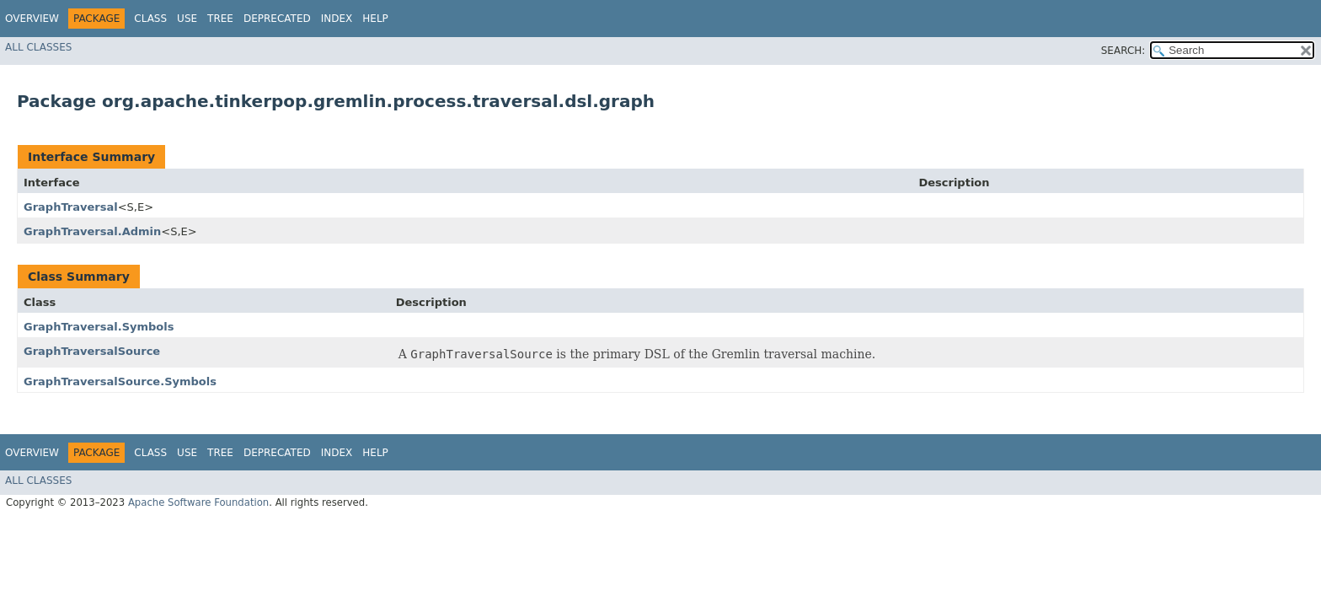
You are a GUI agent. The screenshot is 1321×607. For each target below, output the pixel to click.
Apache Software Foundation (198, 502)
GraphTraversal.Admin (92, 231)
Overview (32, 18)
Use (187, 18)
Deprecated (277, 18)
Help (375, 18)
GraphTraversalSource (92, 351)
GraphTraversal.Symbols (99, 326)
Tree (220, 18)
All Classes (38, 47)
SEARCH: (1123, 50)
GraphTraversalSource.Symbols (120, 381)
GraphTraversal (71, 207)
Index (337, 18)
